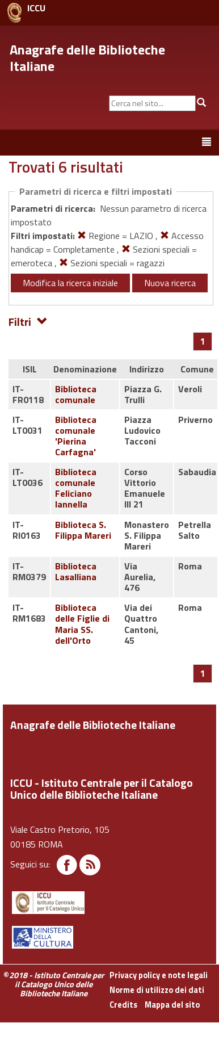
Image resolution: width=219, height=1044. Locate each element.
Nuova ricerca (170, 283)
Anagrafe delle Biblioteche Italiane (87, 57)
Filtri (28, 321)
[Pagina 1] (202, 341)
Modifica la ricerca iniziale (70, 283)
